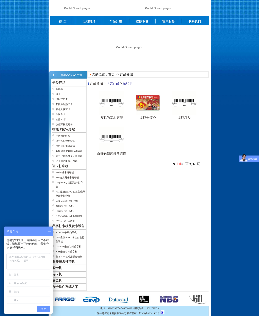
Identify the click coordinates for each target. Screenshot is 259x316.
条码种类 (184, 117)
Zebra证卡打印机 (64, 205)
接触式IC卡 (62, 99)
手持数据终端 (63, 135)
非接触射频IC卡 (64, 104)
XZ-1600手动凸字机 (66, 232)
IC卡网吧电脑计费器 (66, 161)
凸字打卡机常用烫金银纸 (69, 256)
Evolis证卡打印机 (65, 172)
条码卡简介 (148, 117)
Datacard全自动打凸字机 (68, 246)
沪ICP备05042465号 (149, 313)
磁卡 (58, 94)
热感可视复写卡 (64, 124)
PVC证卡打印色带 (65, 221)
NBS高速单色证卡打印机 (69, 216)
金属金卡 (60, 114)
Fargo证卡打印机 (64, 211)
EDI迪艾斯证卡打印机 (67, 177)
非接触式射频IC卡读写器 (69, 151)
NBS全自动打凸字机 (66, 251)
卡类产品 (112, 83)
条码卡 (59, 89)
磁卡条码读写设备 (65, 140)
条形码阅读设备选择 (111, 153)
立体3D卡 (61, 119)
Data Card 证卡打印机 (67, 200)
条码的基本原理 (111, 117)
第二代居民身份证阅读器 (69, 156)
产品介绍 (96, 83)
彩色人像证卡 (63, 109)
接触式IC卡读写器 (65, 146)
